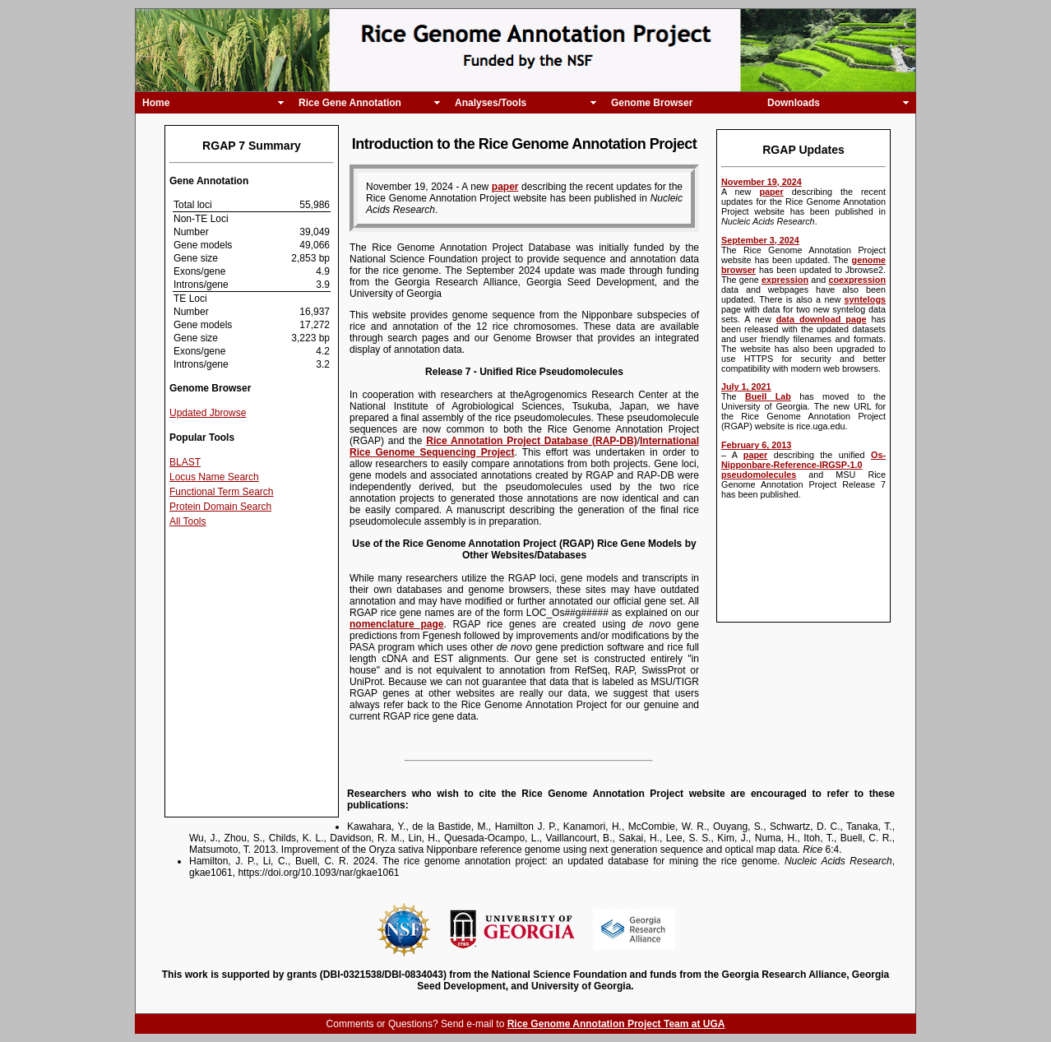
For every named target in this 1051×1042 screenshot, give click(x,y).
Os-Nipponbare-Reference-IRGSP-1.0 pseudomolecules (803, 464)
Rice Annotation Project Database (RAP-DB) (531, 441)
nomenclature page (396, 624)
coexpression (857, 280)
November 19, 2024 (761, 182)
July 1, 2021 (746, 386)
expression (785, 280)
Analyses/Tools (490, 103)
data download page (821, 319)
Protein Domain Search (220, 506)
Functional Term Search (221, 492)
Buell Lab (768, 396)
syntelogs (865, 299)
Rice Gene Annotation (350, 103)
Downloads (793, 103)
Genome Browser (651, 103)
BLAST (185, 462)
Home (155, 103)
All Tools (187, 521)
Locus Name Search (214, 477)
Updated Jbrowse (207, 413)
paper (771, 192)
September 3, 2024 (760, 240)
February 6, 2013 (756, 445)
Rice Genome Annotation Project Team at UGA (616, 1024)
